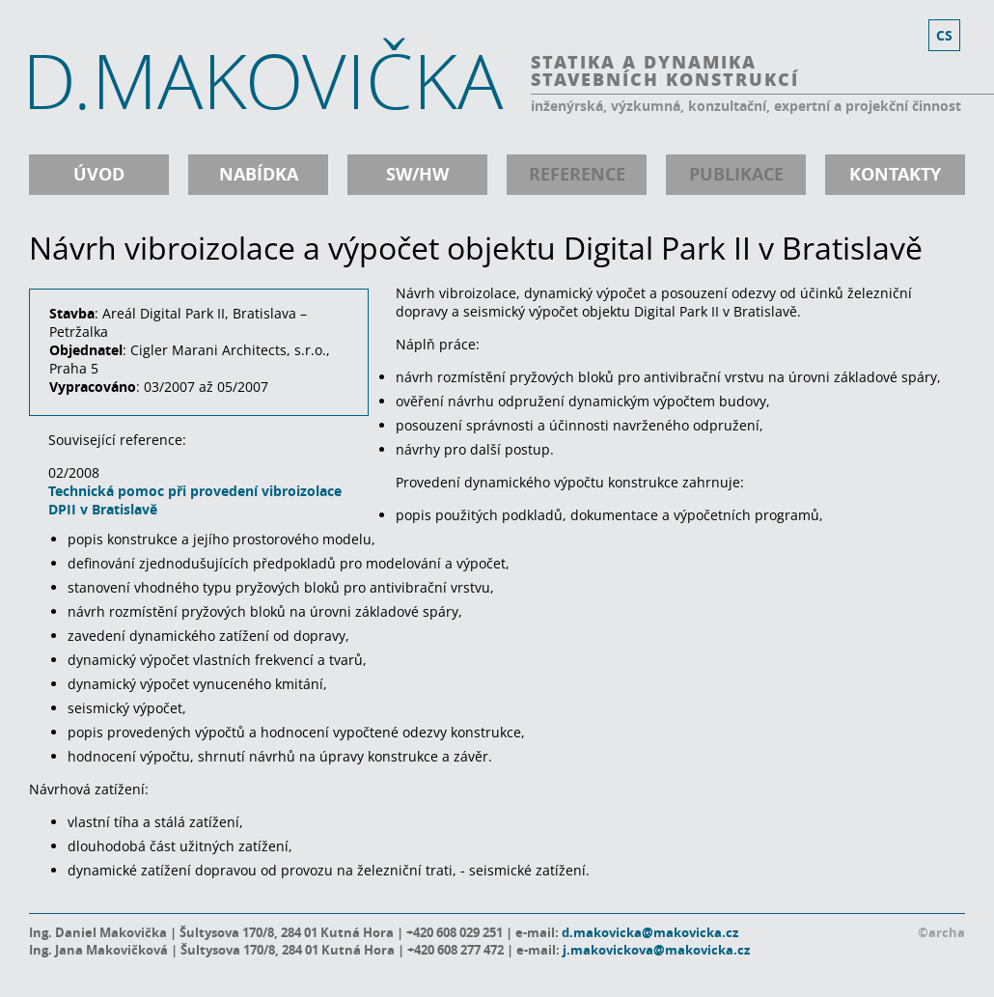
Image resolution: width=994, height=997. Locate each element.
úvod (98, 174)
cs (944, 35)
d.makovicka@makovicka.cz (650, 932)
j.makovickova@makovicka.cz (656, 949)
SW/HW (417, 174)
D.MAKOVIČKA (262, 80)
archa (946, 932)
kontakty (895, 174)
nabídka (258, 174)
